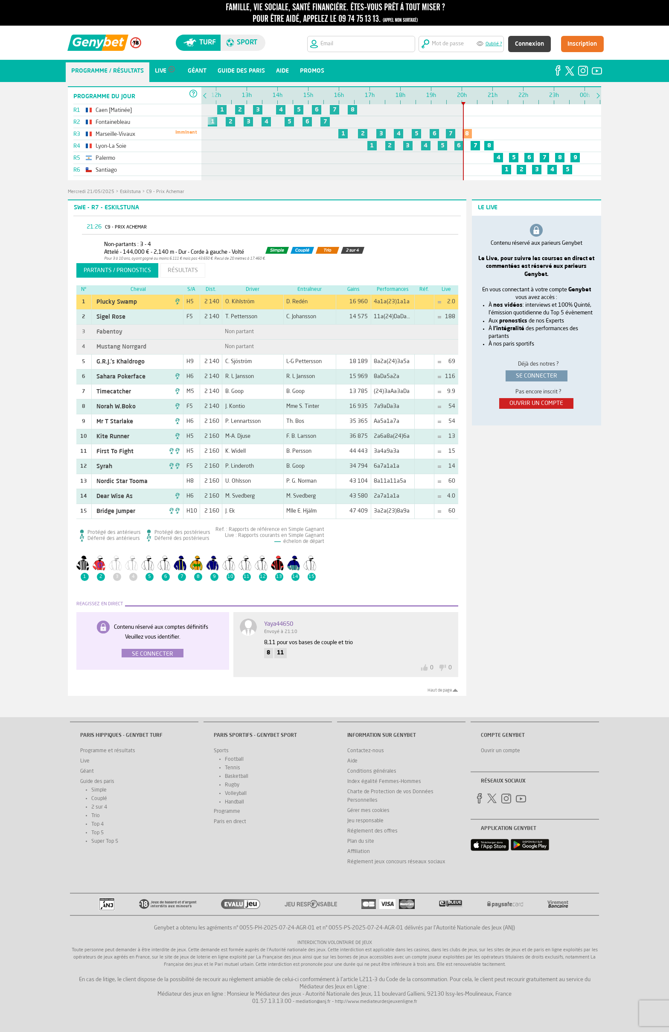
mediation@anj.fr (313, 1002)
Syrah (104, 466)
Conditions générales (371, 771)
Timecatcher (113, 392)
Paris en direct (230, 821)
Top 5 (97, 833)
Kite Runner (112, 437)
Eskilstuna (130, 192)
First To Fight (115, 451)
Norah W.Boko (116, 407)
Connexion (529, 44)
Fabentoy (109, 332)
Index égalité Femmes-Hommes (384, 781)
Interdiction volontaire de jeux (334, 943)
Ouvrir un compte (500, 750)
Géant (87, 771)
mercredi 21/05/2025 (91, 192)
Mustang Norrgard (121, 347)
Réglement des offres (372, 831)
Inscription (582, 44)
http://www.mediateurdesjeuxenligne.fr (376, 1002)
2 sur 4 (99, 807)
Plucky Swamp (116, 302)
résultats (183, 270)
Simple (99, 790)
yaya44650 (278, 624)
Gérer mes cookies (368, 810)
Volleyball (236, 793)
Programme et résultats (107, 750)
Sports (221, 750)
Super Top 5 (104, 841)
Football (234, 759)
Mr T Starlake (114, 422)
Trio (95, 815)
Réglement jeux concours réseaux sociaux (396, 862)
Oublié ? (494, 44)
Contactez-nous (365, 750)
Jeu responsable (365, 821)
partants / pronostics (117, 270)
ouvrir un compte (536, 403)
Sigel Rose (110, 317)
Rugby (232, 785)
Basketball (236, 776)
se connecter (536, 376)
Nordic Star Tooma (122, 481)
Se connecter (152, 654)
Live (85, 761)
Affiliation (358, 851)
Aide (352, 761)
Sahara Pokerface (120, 377)
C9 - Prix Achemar (165, 192)
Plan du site (360, 841)
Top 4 (97, 824)
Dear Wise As (114, 496)
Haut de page (440, 690)
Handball (234, 802)
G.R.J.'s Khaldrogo (120, 362)
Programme (227, 811)
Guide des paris (97, 781)
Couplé (99, 798)
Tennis (232, 768)
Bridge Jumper (115, 511)
